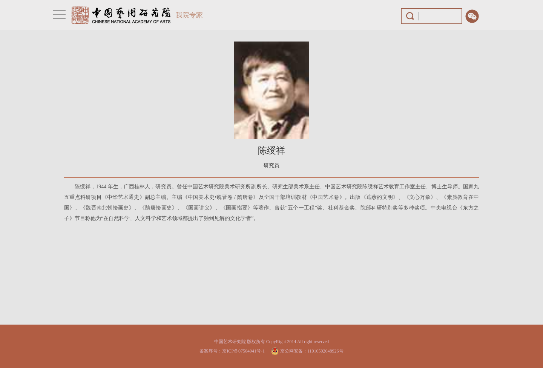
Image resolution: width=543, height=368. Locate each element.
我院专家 (189, 15)
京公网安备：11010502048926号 (312, 351)
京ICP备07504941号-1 (243, 351)
